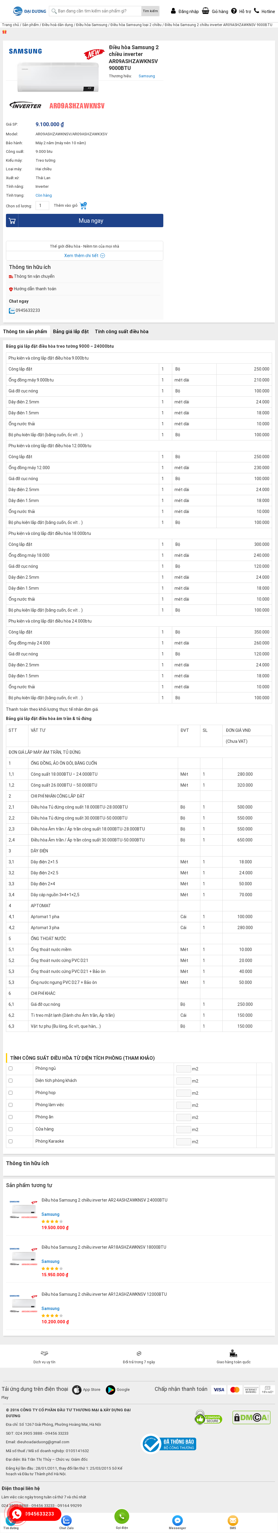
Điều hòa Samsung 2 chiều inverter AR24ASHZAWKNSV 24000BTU (104, 1200)
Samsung (50, 1214)
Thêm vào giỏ (70, 205)
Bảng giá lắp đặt (71, 331)
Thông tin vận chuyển (32, 276)
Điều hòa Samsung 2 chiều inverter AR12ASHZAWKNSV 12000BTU (104, 1294)
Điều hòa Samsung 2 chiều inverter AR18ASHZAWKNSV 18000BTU (103, 1247)
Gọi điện (122, 1516)
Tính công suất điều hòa (121, 331)
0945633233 (24, 310)
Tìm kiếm (150, 11)
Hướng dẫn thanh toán (32, 288)
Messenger (177, 1522)
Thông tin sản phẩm (25, 331)
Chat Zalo (66, 1522)
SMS (233, 1522)
